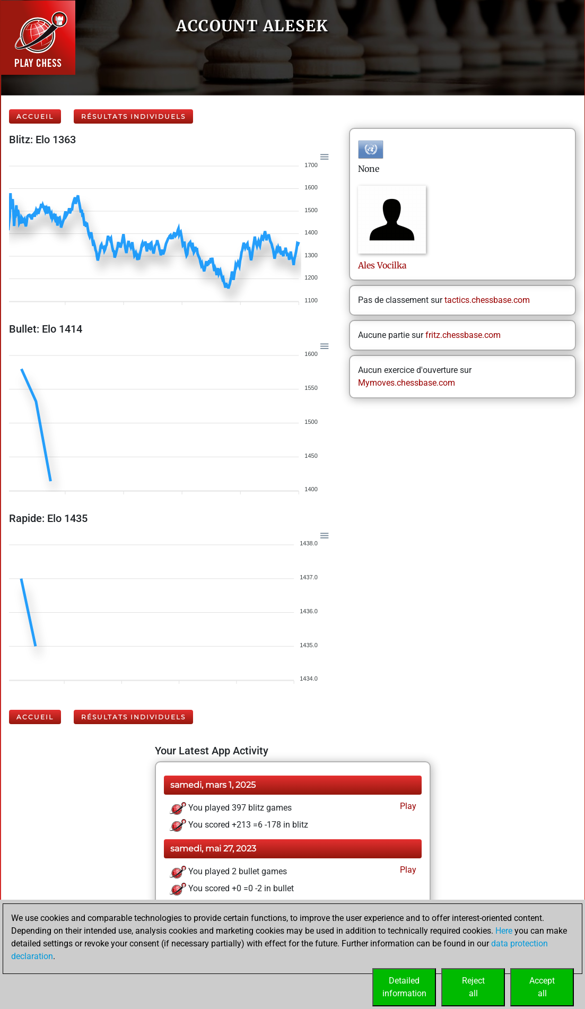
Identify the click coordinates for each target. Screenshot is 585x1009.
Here (503, 931)
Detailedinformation (404, 987)
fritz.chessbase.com (463, 335)
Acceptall (542, 987)
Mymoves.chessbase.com (406, 383)
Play (407, 806)
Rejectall (473, 987)
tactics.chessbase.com (487, 300)
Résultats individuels (133, 116)
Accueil (35, 116)
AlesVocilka (382, 265)
